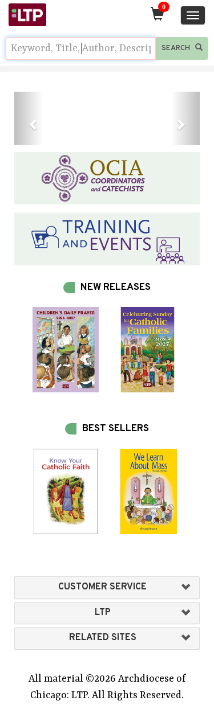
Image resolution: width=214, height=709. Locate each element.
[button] (28, 118)
